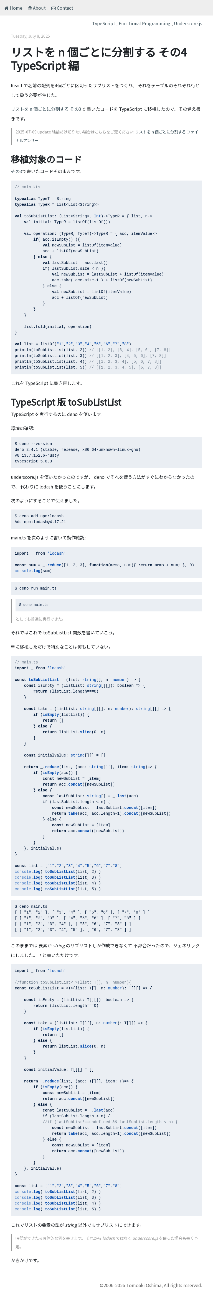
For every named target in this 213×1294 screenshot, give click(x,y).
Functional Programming (144, 23)
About (37, 7)
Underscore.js (188, 23)
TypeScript (103, 23)
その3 (16, 171)
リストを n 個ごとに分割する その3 (46, 109)
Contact (62, 7)
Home (13, 7)
